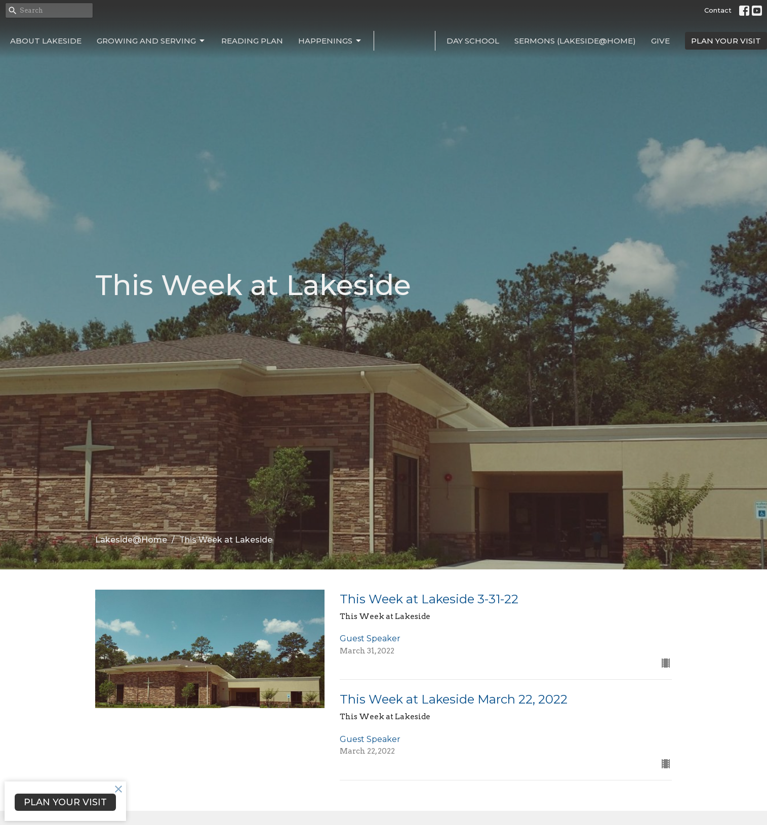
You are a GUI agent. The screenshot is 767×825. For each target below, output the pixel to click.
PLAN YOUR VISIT (726, 41)
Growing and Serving (151, 41)
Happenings (330, 41)
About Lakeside (46, 41)
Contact (718, 10)
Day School (473, 41)
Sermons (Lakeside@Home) (575, 41)
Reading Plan (252, 41)
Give (660, 41)
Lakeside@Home (131, 540)
